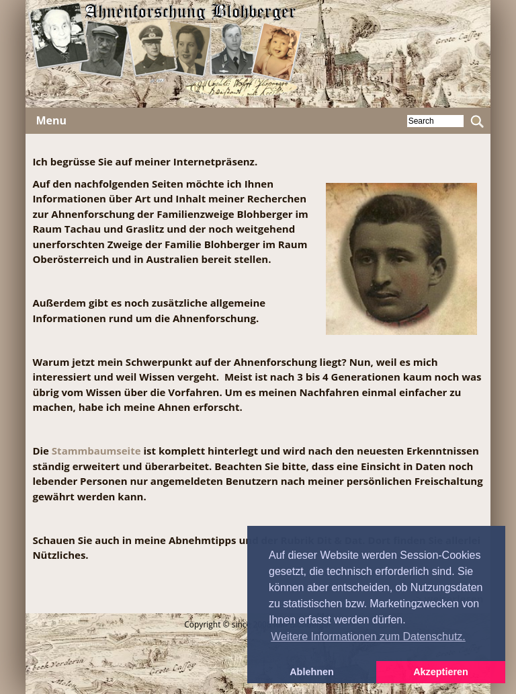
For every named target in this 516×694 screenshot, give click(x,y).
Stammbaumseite (96, 450)
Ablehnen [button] (312, 671)
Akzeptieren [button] (440, 671)
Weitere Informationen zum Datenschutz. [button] (368, 636)
